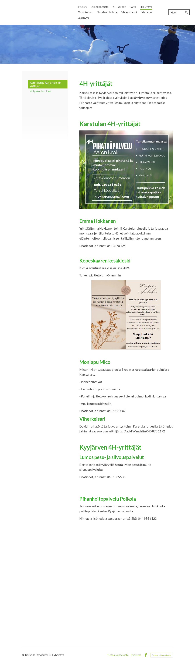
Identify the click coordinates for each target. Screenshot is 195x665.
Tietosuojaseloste (118, 655)
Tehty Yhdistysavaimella (161, 655)
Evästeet (136, 655)
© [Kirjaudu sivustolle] (23, 654)
